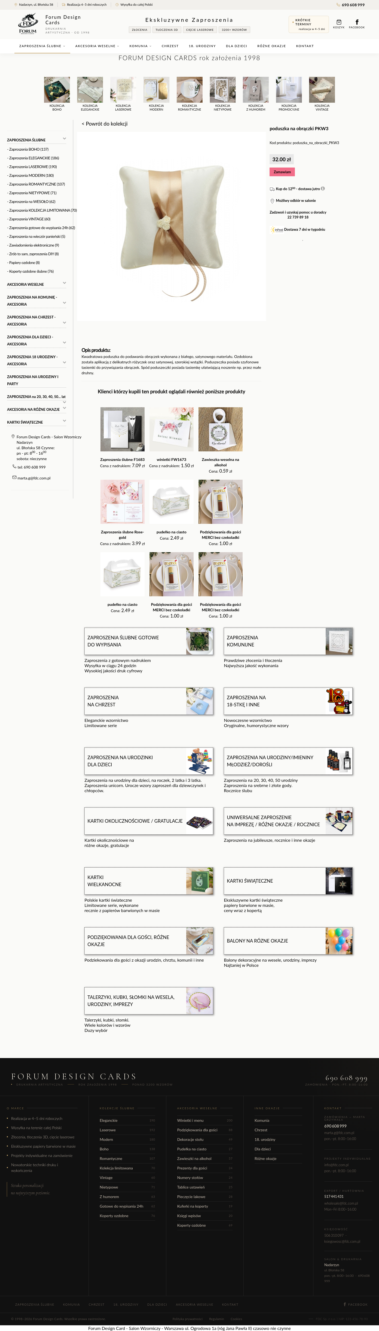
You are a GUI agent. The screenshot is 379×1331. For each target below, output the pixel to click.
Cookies (236, 1318)
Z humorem (127, 1196)
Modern (127, 1139)
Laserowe (127, 1130)
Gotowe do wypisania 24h (127, 1206)
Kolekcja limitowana (127, 1168)
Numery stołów (205, 1177)
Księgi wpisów (205, 1215)
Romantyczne (127, 1158)
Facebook (357, 24)
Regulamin (216, 1318)
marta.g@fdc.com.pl (34, 478)
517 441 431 (334, 1196)
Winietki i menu (205, 1120)
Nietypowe (127, 1187)
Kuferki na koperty (205, 1206)
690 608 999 (351, 4)
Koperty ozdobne (127, 1215)
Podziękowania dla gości (205, 1130)
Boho (127, 1149)
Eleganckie (127, 1120)
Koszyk (339, 24)
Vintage (127, 1177)
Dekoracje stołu (205, 1139)
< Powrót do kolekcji (104, 123)
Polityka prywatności (188, 1318)
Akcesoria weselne (97, 46)
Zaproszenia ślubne (42, 46)
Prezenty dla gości (205, 1168)
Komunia (140, 46)
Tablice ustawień (205, 1187)
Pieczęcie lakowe (205, 1196)
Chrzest (170, 46)
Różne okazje (271, 46)
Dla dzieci (236, 46)
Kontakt (305, 46)
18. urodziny (202, 46)
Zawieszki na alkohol (205, 1158)
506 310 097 (334, 1235)
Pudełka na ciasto (205, 1149)
